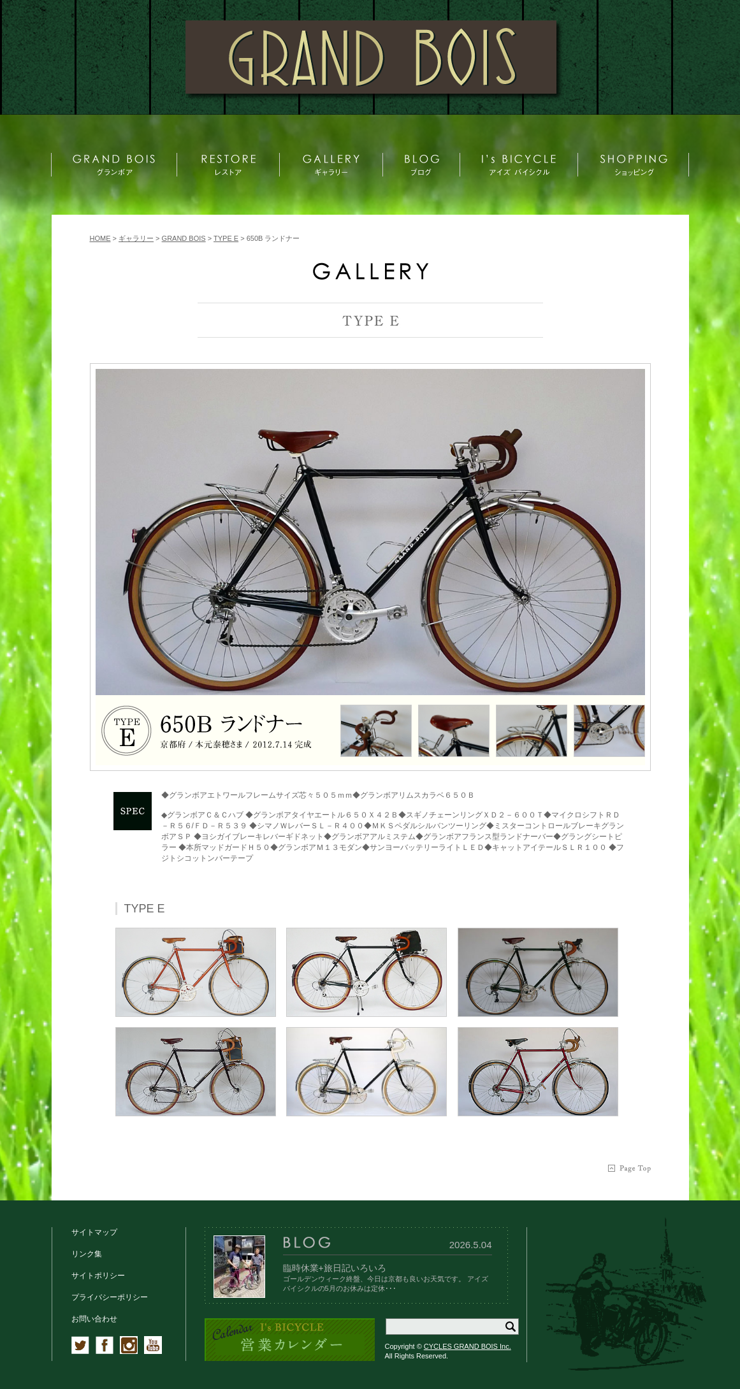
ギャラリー (136, 238)
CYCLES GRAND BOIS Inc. (467, 1346)
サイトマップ (94, 1232)
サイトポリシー (98, 1275)
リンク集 (86, 1253)
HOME (100, 238)
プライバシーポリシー (109, 1297)
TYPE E (226, 238)
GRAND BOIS (184, 238)
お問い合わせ (94, 1318)
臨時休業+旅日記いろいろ (334, 1268)
